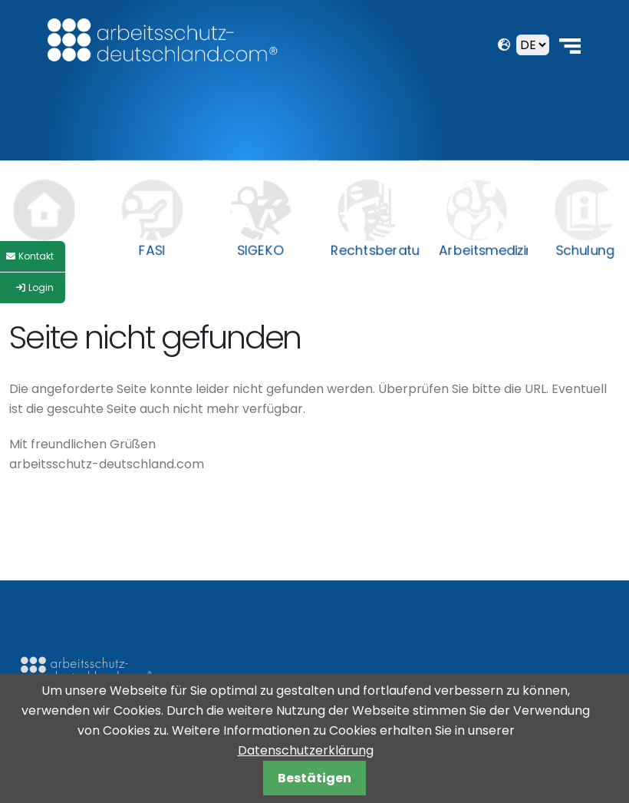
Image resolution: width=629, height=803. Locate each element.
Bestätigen (314, 778)
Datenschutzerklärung (306, 750)
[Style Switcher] (32, 256)
